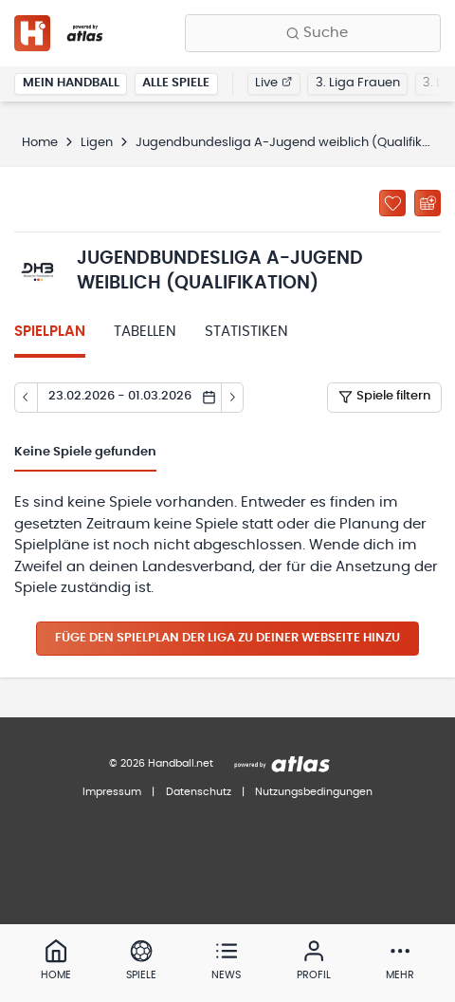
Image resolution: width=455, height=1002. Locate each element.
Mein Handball (71, 83)
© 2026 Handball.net (161, 763)
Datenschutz (198, 792)
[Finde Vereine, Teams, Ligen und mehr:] (313, 33)
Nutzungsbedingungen (314, 792)
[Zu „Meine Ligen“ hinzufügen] (392, 203)
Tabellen (145, 332)
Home (40, 143)
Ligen (97, 143)
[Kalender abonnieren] (427, 203)
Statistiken (246, 332)
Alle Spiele (175, 83)
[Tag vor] (233, 397)
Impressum (111, 792)
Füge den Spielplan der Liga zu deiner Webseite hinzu (227, 638)
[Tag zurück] (25, 397)
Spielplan (49, 332)
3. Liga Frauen (358, 83)
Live (273, 83)
